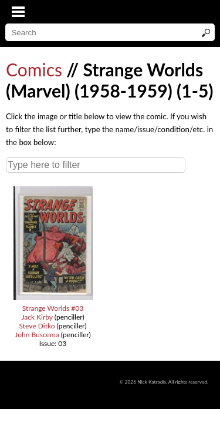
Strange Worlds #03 (53, 308)
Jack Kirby (36, 317)
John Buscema (37, 334)
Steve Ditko (37, 325)
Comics (34, 69)
